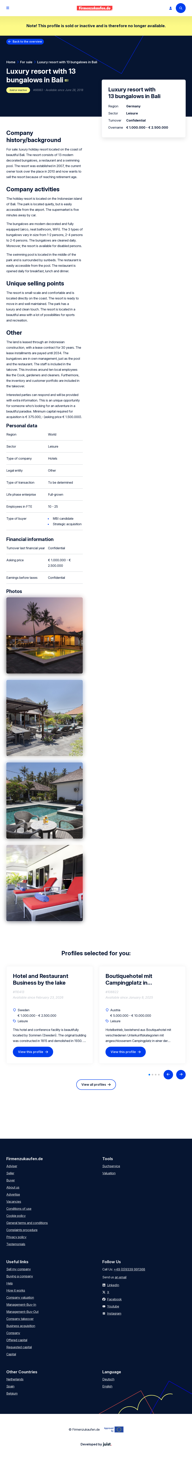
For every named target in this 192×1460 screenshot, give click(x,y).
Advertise (13, 1194)
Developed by (96, 1444)
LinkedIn (113, 1285)
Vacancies (13, 1202)
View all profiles (93, 1084)
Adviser (11, 1166)
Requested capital (19, 1347)
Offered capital (16, 1340)
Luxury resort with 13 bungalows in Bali (67, 62)
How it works (15, 1290)
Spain (10, 1386)
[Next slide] (181, 1074)
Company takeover (20, 1319)
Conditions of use (18, 1209)
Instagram (114, 1313)
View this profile (30, 1052)
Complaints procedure (22, 1230)
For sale (26, 62)
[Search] (181, 8)
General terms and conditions (27, 1223)
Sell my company (18, 1269)
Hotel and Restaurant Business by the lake (40, 979)
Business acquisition (20, 1326)
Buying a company (19, 1276)
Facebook (114, 1299)
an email (120, 1277)
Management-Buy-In (21, 1305)
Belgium (12, 1393)
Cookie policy (16, 1216)
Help (9, 1283)
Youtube (113, 1306)
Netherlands (15, 1379)
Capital (11, 1354)
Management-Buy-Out (22, 1312)
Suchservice (111, 1166)
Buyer (10, 1180)
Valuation (109, 1173)
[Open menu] (7, 8)
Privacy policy (16, 1237)
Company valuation (20, 1297)
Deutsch (108, 1379)
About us (12, 1187)
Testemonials (15, 1244)
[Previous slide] (168, 1074)
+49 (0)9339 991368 (129, 1269)
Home (10, 62)
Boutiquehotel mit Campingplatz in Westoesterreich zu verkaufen (130, 979)
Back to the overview (27, 41)
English (107, 1386)
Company (13, 1333)
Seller (10, 1173)
